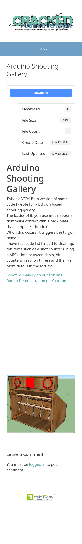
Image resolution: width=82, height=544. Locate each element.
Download (41, 93)
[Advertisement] (41, 328)
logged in (37, 464)
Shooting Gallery (37, 435)
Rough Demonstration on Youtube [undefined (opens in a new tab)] (36, 280)
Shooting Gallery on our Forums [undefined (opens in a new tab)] (34, 274)
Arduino (14, 435)
